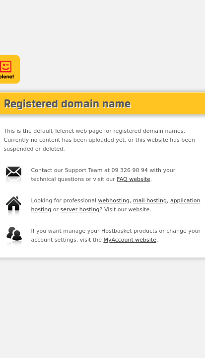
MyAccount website (129, 240)
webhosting (114, 200)
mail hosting (150, 200)
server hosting (80, 209)
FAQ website (133, 179)
